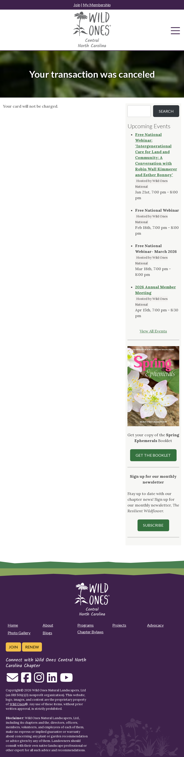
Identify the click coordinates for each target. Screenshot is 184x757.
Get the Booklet (153, 455)
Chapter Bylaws (90, 631)
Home (13, 625)
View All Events (153, 331)
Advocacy (155, 625)
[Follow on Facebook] (26, 680)
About (48, 625)
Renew (32, 647)
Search (166, 111)
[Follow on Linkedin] (52, 680)
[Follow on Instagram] (39, 680)
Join (77, 4)
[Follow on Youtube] (66, 680)
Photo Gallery (19, 632)
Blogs (47, 632)
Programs (85, 625)
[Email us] (12, 680)
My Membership (97, 4)
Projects (119, 625)
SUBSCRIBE (153, 525)
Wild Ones (17, 704)
